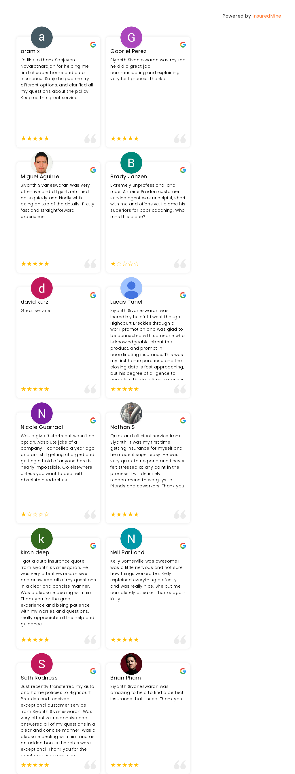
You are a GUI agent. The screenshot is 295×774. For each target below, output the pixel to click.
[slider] (35, 138)
